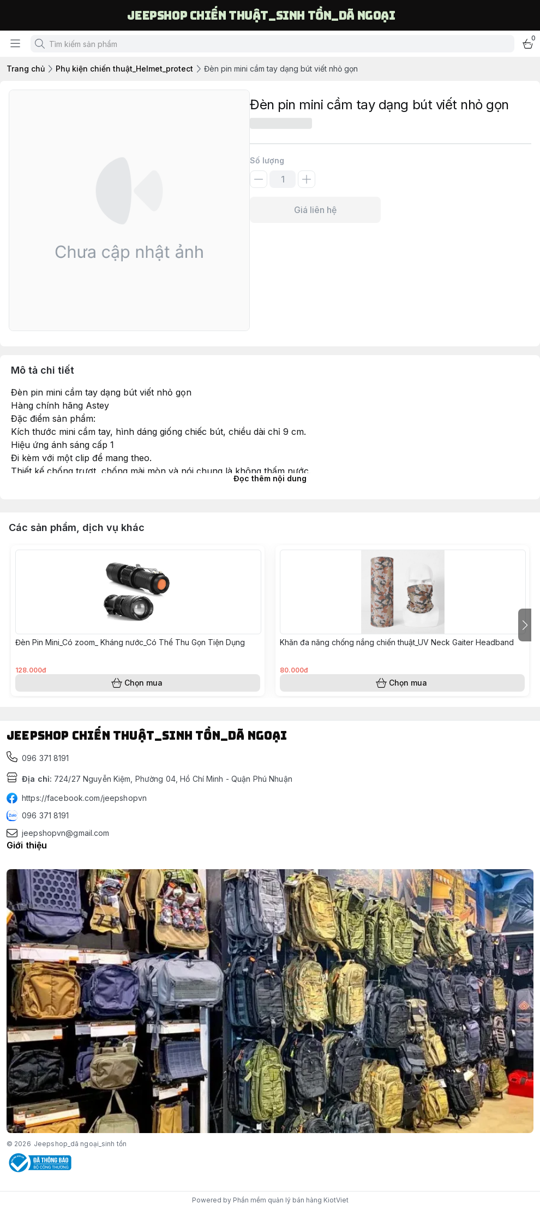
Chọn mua (137, 683)
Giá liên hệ (315, 210)
